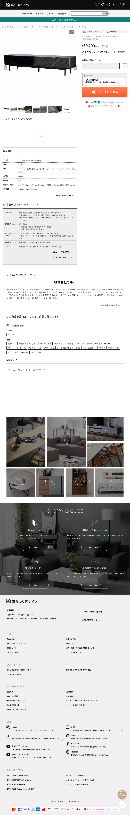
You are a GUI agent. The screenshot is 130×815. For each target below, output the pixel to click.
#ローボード (106, 343)
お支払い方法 (71, 639)
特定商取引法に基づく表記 (16, 700)
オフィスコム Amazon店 (75, 775)
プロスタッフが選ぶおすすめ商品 (78, 670)
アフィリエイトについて (75, 652)
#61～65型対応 (89, 348)
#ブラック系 (13, 334)
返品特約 (69, 691)
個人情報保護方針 (13, 705)
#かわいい (12, 343)
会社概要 (9, 691)
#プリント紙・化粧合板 (18, 352)
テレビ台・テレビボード (67, 27)
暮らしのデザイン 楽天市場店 (17, 775)
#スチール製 (113, 348)
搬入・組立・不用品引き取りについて (80, 648)
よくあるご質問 (12, 652)
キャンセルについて (61, 257)
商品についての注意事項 (64, 195)
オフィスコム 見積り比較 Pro (77, 784)
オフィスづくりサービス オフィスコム (80, 780)
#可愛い (22, 343)
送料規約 (69, 696)
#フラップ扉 (49, 348)
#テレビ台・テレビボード (87, 343)
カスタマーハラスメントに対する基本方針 (81, 700)
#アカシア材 (36, 352)
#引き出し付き (35, 348)
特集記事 (62, 13)
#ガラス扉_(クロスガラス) (68, 348)
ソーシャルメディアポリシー (76, 705)
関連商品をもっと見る (110, 305)
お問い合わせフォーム (91, 619)
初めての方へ (11, 639)
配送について (71, 643)
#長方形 (70, 343)
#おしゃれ (33, 343)
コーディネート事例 (13, 674)
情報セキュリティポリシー (16, 709)
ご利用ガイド (11, 648)
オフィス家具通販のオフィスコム (18, 780)
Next (75, 68)
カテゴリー (27, 13)
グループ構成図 (12, 696)
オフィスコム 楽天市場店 (15, 784)
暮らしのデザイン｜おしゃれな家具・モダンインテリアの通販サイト (28, 27)
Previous (4, 68)
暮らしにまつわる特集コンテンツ (18, 670)
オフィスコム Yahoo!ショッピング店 (20, 789)
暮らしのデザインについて (16, 643)
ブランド (51, 13)
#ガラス (102, 348)
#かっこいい (45, 343)
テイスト (39, 13)
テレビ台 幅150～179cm (38, 370)
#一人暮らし (59, 343)
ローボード (85, 27)
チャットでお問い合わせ (91, 611)
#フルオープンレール (17, 348)
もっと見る (35, 547)
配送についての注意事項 (61, 252)
